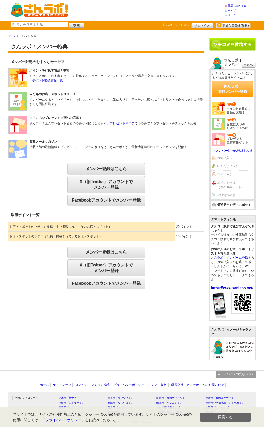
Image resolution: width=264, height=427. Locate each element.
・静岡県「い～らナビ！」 (218, 407)
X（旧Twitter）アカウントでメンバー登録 (106, 184)
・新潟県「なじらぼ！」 (119, 402)
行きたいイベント (229, 166)
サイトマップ (62, 385)
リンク (152, 385)
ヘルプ (232, 10)
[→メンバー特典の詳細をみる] (233, 150)
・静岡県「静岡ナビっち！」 (170, 397)
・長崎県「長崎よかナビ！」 (219, 397)
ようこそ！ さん (175, 24)
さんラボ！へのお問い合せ (205, 385)
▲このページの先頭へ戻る (235, 374)
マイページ (225, 174)
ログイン (202, 25)
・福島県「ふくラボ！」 (70, 402)
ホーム (232, 15)
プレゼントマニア (122, 123)
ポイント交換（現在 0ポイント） (230, 185)
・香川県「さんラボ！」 (119, 407)
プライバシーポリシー (128, 385)
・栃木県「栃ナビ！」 (69, 397)
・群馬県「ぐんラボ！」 (70, 407)
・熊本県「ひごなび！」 (119, 397)
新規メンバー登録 (233, 25)
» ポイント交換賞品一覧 (46, 80)
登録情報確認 (226, 195)
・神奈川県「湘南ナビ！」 (169, 407)
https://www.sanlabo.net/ (232, 288)
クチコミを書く (232, 44)
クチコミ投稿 (100, 385)
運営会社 (177, 385)
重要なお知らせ (237, 5)
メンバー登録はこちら (106, 169)
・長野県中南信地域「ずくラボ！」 (223, 402)
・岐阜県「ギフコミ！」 (168, 402)
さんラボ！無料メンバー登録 (232, 88)
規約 (164, 385)
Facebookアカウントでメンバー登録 (106, 200)
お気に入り (225, 158)
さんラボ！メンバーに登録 (229, 257)
